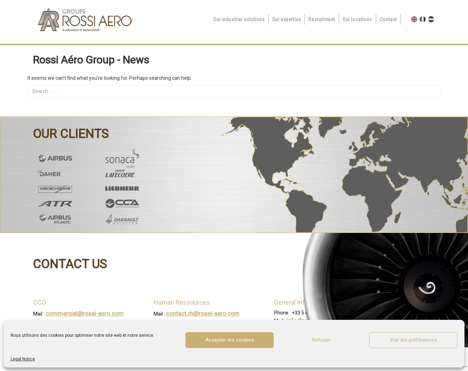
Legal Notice (23, 359)
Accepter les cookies (229, 340)
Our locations (357, 19)
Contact (388, 19)
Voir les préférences (413, 340)
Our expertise (286, 19)
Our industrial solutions (239, 19)
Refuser (321, 340)
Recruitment (321, 19)
